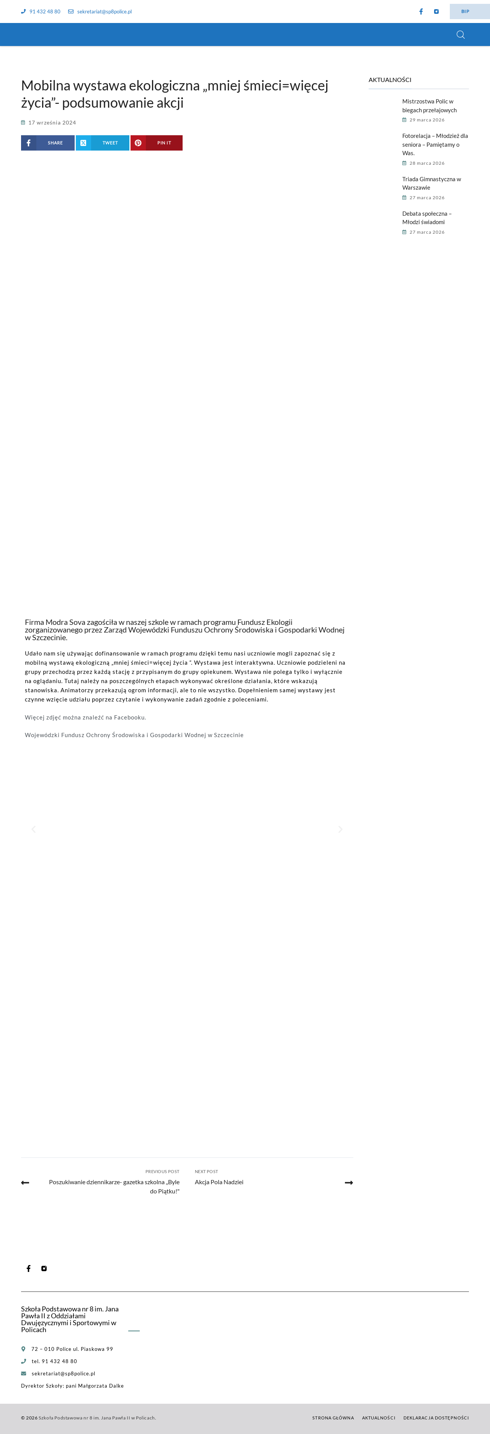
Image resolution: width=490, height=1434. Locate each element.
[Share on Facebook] (48, 143)
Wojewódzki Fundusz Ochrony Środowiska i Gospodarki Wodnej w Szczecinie (134, 734)
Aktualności (378, 1417)
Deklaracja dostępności (436, 1417)
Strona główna (333, 1417)
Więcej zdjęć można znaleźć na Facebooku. (85, 717)
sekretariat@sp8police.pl (100, 11)
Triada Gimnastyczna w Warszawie (431, 183)
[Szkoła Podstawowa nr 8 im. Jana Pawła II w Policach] (30, 34)
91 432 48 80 (40, 11)
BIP (465, 11)
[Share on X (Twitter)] (103, 143)
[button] (34, 829)
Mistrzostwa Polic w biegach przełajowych (429, 105)
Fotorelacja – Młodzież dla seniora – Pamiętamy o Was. (435, 144)
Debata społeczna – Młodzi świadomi (427, 218)
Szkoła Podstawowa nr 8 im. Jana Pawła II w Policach (97, 1418)
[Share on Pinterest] (157, 143)
